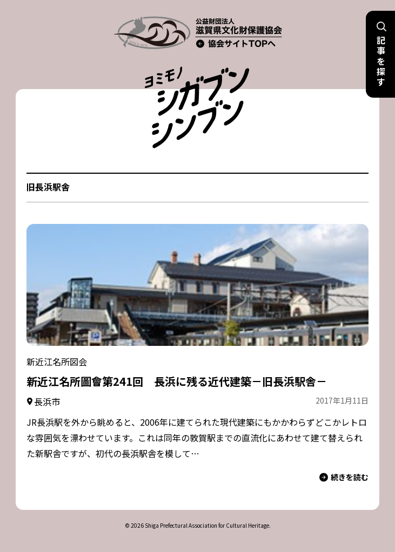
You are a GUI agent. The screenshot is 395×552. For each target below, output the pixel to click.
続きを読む (344, 477)
